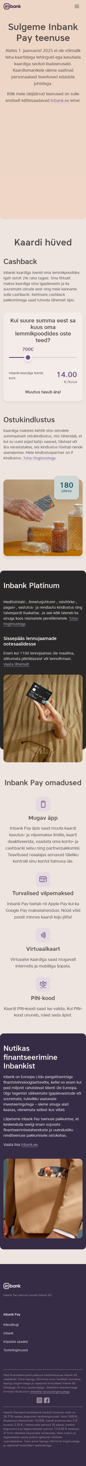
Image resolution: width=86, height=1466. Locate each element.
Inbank (8, 1333)
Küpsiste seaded (15, 1341)
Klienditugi (11, 1325)
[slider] (28, 357)
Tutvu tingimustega (39, 458)
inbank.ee (29, 1145)
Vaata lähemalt (16, 664)
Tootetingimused (15, 1350)
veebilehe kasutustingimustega (49, 1391)
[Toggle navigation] (76, 6)
